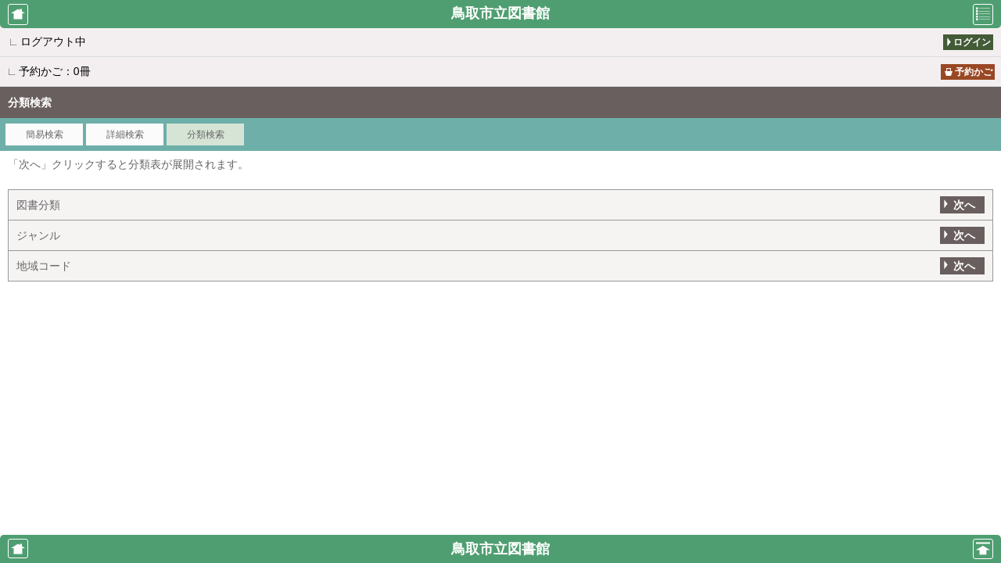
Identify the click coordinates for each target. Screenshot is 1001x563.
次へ (964, 205)
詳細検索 (125, 134)
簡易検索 (44, 134)
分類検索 (205, 134)
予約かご (973, 71)
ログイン (972, 42)
